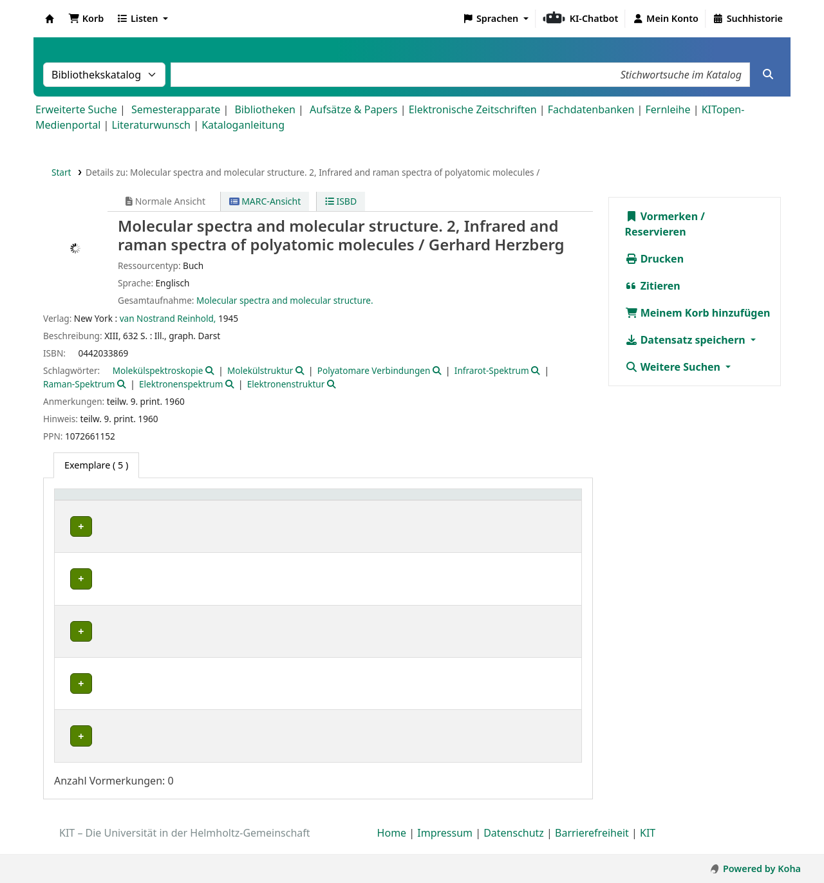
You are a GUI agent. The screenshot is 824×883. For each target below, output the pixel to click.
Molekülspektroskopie (158, 370)
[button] (86, 18)
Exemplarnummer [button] (467, 501)
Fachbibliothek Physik (107, 631)
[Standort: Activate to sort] (303, 501)
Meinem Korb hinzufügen (698, 313)
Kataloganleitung (243, 125)
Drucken (654, 259)
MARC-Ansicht (265, 201)
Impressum (445, 846)
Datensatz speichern (686, 340)
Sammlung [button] (207, 501)
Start (61, 172)
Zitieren (652, 286)
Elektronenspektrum (181, 384)
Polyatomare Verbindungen (374, 370)
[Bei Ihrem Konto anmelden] (665, 18)
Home (392, 846)
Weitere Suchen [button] (674, 367)
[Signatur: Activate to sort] (387, 501)
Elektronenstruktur (286, 384)
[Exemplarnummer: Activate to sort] (474, 501)
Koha (49, 18)
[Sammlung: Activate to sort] (214, 501)
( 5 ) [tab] (96, 465)
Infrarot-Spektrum (491, 370)
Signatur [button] (380, 501)
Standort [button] (277, 501)
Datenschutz (513, 846)
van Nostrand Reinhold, (168, 318)
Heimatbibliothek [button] (100, 501)
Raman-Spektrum (79, 384)
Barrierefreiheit (592, 846)
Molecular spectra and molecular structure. (284, 300)
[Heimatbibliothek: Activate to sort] (116, 501)
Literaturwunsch (151, 125)
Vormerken (661, 216)
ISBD (341, 201)
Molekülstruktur (260, 370)
